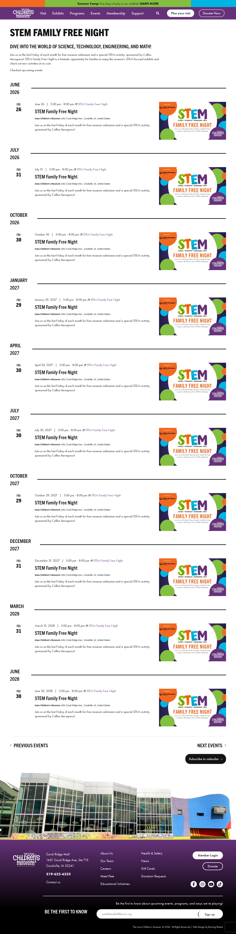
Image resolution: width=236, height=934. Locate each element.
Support (137, 13)
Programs (77, 13)
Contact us (53, 882)
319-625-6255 (58, 874)
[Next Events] (211, 745)
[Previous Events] (29, 745)
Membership (115, 13)
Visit (43, 13)
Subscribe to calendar (204, 759)
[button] (158, 13)
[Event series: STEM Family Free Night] (91, 104)
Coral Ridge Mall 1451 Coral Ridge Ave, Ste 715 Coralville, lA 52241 (67, 860)
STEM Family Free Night (56, 111)
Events (95, 13)
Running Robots (215, 927)
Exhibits (58, 13)
